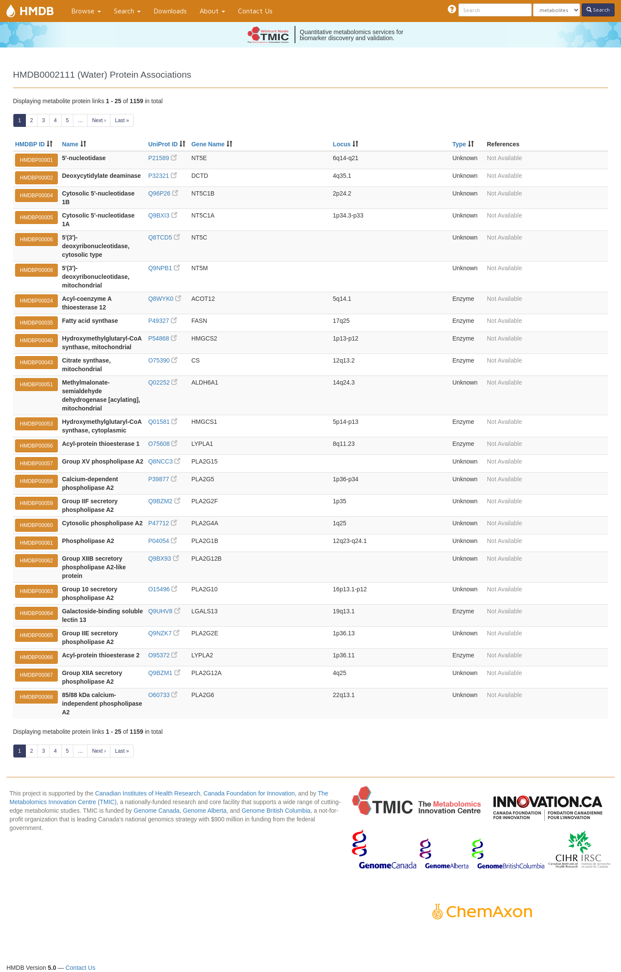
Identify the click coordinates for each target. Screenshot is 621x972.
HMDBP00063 (36, 591)
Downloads (170, 11)
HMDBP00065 (36, 635)
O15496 (163, 589)
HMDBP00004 (36, 196)
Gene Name (208, 144)
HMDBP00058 (36, 481)
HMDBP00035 (36, 323)
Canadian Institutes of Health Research (147, 793)
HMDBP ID (30, 144)
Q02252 (163, 382)
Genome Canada (157, 810)
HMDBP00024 (36, 301)
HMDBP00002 (36, 178)
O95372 (163, 655)
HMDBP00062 (36, 561)
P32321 (162, 175)
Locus (342, 144)
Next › (99, 120)
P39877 (162, 479)
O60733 (163, 694)
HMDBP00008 (36, 270)
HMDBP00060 (36, 525)
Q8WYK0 (164, 298)
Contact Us (255, 11)
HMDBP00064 (36, 613)
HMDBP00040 (36, 341)
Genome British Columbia (276, 810)
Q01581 (163, 421)
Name (70, 144)
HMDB (36, 10)
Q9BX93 (163, 558)
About (212, 11)
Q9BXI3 (162, 215)
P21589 (162, 158)
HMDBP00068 (36, 697)
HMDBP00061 (36, 543)
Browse (86, 11)
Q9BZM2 (164, 501)
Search (127, 11)
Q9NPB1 (164, 268)
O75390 (163, 360)
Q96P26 (163, 193)
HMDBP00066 (36, 657)
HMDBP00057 (36, 464)
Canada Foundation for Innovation (249, 793)
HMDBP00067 (36, 675)
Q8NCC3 (164, 461)
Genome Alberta (204, 810)
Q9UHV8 (164, 611)
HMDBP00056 (36, 446)
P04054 (162, 540)
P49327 (162, 320)
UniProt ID (163, 144)
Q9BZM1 (164, 672)
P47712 (162, 523)
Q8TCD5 (164, 237)
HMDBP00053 (36, 424)
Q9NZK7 (163, 633)
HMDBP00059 (36, 503)
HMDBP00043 (36, 363)
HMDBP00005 (36, 218)
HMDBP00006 (36, 240)
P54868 (162, 338)
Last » (122, 120)
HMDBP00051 (36, 385)
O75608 (163, 443)
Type (459, 144)
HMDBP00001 (36, 160)
